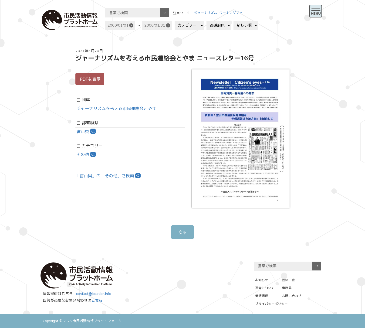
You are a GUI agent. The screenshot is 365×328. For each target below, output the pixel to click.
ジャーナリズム (205, 12)
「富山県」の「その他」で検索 (104, 176)
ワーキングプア (230, 12)
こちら (96, 300)
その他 (83, 154)
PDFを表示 (90, 79)
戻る (182, 232)
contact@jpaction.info (93, 293)
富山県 (83, 131)
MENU (316, 13)
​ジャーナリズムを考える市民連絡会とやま (116, 108)
